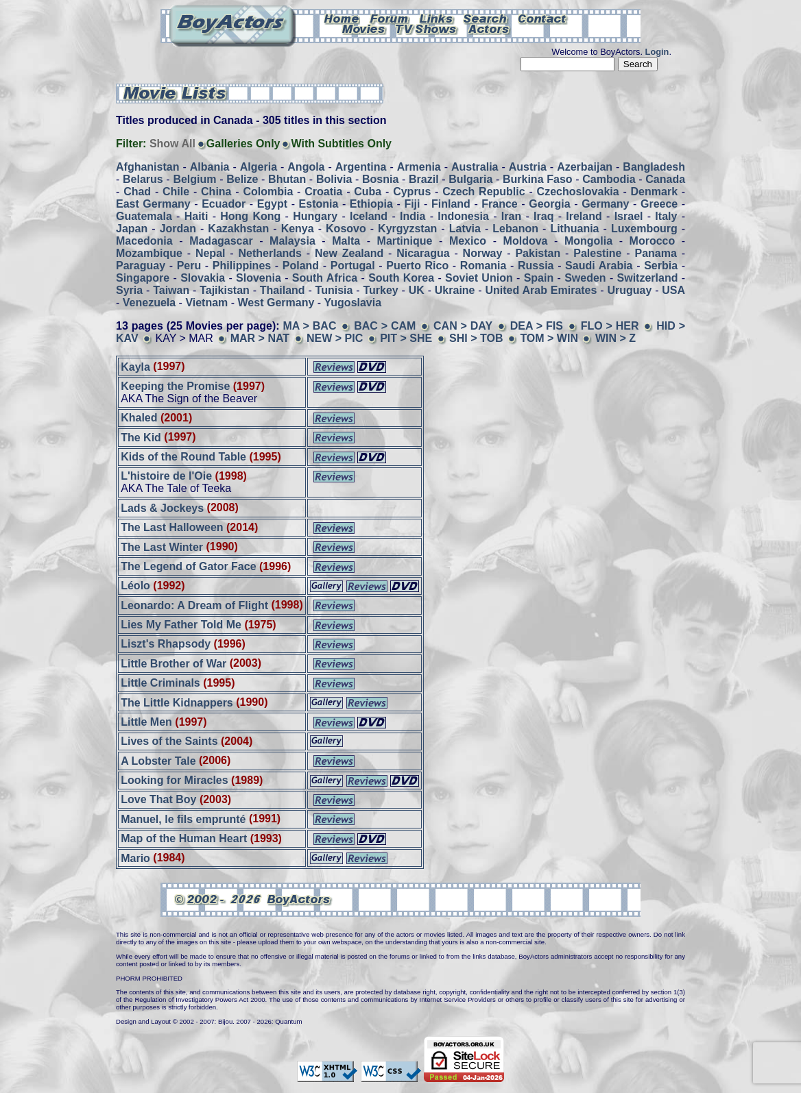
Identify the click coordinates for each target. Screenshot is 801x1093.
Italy (666, 216)
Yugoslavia (353, 302)
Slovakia (202, 278)
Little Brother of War (173, 663)
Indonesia (463, 216)
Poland (301, 265)
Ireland (583, 216)
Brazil (424, 179)
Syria (129, 290)
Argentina (361, 167)
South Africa (324, 278)
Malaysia (292, 241)
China (216, 191)
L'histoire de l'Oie (166, 476)
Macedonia (144, 241)
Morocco (653, 241)
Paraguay (140, 265)
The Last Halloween (172, 527)
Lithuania (574, 228)
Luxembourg (644, 228)
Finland (450, 204)
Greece (659, 204)
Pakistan (537, 253)
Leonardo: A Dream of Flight (196, 605)
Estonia (319, 204)
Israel (628, 216)
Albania (210, 167)
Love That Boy (158, 799)
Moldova (525, 241)
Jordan (178, 228)
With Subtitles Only (341, 143)
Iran (511, 216)
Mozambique (149, 253)
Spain (539, 278)
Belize (242, 179)
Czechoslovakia (578, 191)
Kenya (297, 228)
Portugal (353, 265)
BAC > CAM (385, 326)
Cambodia (608, 179)
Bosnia (380, 179)
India (412, 216)
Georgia (549, 204)
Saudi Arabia (598, 265)
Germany (605, 204)
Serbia (661, 265)
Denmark (654, 191)
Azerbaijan (584, 167)
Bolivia (334, 179)
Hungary (315, 216)
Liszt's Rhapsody (166, 644)
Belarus (143, 179)
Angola (305, 167)
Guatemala (144, 216)
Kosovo (346, 228)
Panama (656, 253)
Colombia (268, 191)
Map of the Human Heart (184, 838)
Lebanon (515, 228)
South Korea (401, 278)
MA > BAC (309, 326)
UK (417, 290)
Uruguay (629, 290)
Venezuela (149, 302)
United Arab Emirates (541, 290)
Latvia (465, 228)
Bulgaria (470, 179)
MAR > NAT (259, 338)
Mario (135, 857)
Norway (483, 253)
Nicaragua (422, 253)
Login (657, 52)
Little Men (146, 722)
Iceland (368, 216)
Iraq (543, 216)
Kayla (135, 366)
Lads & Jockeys (162, 507)
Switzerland (647, 278)
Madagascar (221, 241)
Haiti (196, 216)
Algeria (258, 167)
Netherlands (270, 253)
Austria (528, 167)
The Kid (141, 437)
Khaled (139, 417)
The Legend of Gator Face (190, 566)
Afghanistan (147, 167)
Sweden (585, 278)
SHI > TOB (476, 338)
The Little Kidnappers (177, 702)
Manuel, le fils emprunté (183, 818)
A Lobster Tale (158, 760)
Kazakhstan (238, 228)
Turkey (380, 290)
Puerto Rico (417, 265)
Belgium (194, 179)
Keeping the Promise (177, 386)
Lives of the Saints (169, 741)
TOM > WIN (549, 338)
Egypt (272, 204)
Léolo (135, 585)
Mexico (467, 241)
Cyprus (412, 191)
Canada (665, 179)
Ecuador (224, 204)
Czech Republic (483, 191)
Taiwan (171, 290)
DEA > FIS (536, 326)
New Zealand (349, 253)
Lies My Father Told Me (181, 624)
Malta (346, 241)
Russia (535, 265)
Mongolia (588, 241)
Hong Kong (250, 216)
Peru (189, 265)
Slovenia (258, 278)
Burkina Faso (538, 179)
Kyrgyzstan (407, 228)
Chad (137, 191)
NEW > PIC (335, 338)
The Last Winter (162, 546)
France (499, 204)
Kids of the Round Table (183, 457)
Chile (176, 191)
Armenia (419, 167)
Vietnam (206, 302)
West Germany (276, 302)
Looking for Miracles (174, 780)
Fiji (412, 204)
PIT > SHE (406, 338)
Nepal (210, 253)
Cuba (367, 191)
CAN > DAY (462, 326)
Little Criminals (162, 683)
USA (673, 290)
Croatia (323, 191)
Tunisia (334, 290)
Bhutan (287, 179)
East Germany (153, 204)
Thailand (282, 290)
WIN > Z (615, 338)
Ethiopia (371, 204)
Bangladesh (654, 167)
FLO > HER (610, 326)
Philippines (242, 265)
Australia (474, 167)
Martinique (405, 241)
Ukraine (455, 290)
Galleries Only (243, 143)
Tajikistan (225, 290)
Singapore (142, 278)
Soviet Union (479, 278)
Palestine (597, 253)
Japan (131, 228)
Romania (483, 265)
